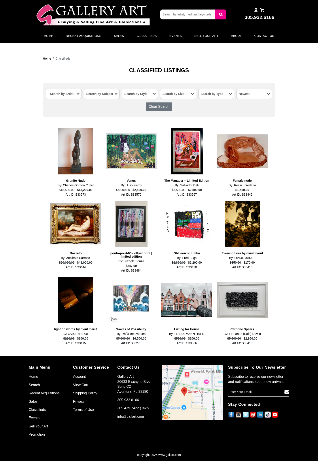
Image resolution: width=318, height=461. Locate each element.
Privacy (79, 401)
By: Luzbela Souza (131, 261)
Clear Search (159, 106)
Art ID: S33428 (187, 267)
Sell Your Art (206, 36)
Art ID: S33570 (131, 194)
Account (79, 376)
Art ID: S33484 (131, 270)
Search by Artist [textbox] (62, 94)
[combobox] (64, 94)
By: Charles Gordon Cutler (76, 185)
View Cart (80, 385)
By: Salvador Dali (187, 185)
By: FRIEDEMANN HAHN (186, 334)
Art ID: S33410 (242, 343)
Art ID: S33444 (76, 267)
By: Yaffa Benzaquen (131, 334)
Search (34, 385)
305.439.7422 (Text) (133, 408)
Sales (119, 36)
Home (48, 36)
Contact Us (264, 36)
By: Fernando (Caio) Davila (242, 334)
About (236, 36)
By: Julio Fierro (131, 185)
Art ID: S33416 (242, 267)
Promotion (37, 434)
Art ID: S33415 (76, 343)
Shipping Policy (85, 393)
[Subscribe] (286, 392)
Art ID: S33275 (131, 343)
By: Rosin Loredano (242, 185)
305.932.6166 (128, 400)
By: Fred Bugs (187, 258)
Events (175, 36)
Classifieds (146, 36)
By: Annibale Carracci (76, 258)
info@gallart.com (130, 416)
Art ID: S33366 (187, 343)
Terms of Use (83, 410)
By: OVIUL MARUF (242, 258)
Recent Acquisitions (83, 36)
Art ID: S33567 (187, 194)
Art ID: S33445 (242, 194)
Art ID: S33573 (76, 194)
